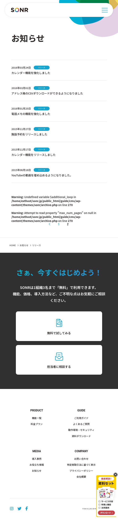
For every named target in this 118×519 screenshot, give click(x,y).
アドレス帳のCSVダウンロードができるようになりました (47, 93)
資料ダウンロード (81, 436)
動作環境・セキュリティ (81, 430)
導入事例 (36, 458)
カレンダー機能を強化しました (31, 73)
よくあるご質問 (81, 424)
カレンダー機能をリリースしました (34, 155)
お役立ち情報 (37, 464)
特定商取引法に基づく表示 (81, 464)
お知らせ (24, 245)
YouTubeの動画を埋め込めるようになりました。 (42, 175)
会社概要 (81, 476)
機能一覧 (36, 418)
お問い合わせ (81, 458)
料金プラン (37, 424)
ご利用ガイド (81, 418)
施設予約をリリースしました (29, 134)
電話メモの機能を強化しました (31, 114)
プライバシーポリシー (81, 470)
